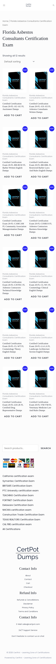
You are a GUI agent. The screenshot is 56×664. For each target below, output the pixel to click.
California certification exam (18, 476)
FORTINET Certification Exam (18, 500)
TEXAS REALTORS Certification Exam (21, 519)
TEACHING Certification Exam (18, 495)
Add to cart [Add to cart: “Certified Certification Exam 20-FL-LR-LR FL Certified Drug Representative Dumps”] (13, 416)
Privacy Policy (28, 607)
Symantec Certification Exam (19, 481)
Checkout (28, 587)
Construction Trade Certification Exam (23, 514)
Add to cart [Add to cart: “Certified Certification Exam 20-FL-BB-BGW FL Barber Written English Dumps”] (13, 176)
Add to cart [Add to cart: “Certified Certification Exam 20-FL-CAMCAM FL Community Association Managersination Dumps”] (13, 235)
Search (46, 448)
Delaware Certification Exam (18, 505)
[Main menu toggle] (4, 5)
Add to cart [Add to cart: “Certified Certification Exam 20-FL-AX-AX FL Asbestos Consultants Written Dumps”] (40, 118)
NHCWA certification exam (17, 509)
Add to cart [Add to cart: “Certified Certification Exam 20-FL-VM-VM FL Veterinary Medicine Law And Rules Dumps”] (40, 416)
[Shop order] (19, 61)
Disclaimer (28, 604)
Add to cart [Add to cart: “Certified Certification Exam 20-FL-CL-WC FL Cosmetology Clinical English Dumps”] (40, 296)
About (28, 575)
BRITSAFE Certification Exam (17, 485)
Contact (28, 579)
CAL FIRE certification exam (17, 524)
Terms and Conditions (28, 611)
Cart (28, 583)
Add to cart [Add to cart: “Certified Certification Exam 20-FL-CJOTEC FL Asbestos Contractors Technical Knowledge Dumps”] (13, 299)
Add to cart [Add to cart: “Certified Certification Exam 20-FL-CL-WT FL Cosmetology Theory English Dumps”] (13, 358)
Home (5, 21)
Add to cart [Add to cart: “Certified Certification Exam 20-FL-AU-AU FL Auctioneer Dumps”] (13, 115)
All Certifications (11, 529)
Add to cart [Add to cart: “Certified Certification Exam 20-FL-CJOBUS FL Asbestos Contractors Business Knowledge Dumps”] (40, 238)
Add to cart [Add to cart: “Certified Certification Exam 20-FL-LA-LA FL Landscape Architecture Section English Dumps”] (40, 358)
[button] (53, 5)
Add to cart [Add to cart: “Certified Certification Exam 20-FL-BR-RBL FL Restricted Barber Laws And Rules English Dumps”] (40, 176)
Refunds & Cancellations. (28, 600)
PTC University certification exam (21, 490)
